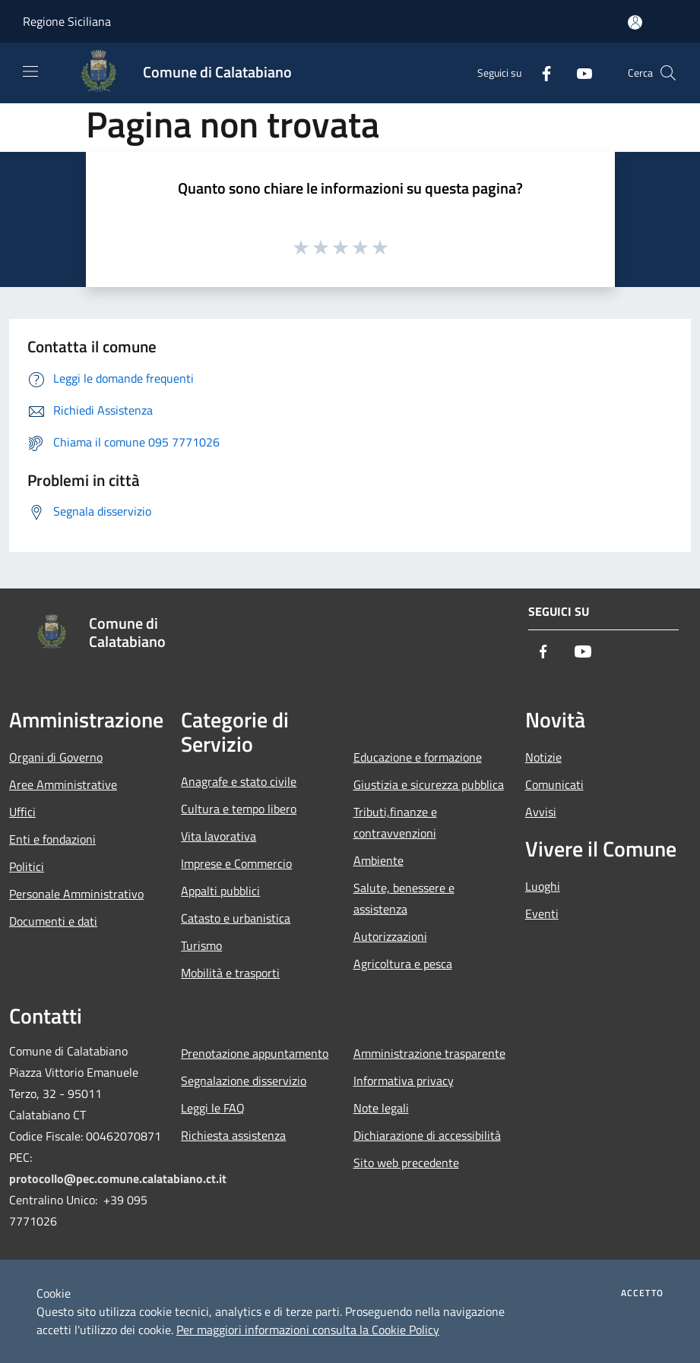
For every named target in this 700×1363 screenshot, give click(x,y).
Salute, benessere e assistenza (404, 898)
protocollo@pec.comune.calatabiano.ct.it (117, 1178)
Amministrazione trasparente (429, 1053)
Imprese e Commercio (236, 863)
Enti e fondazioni (52, 839)
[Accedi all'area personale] (635, 22)
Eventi (542, 913)
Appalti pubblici (220, 891)
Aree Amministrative (63, 784)
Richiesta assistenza (233, 1135)
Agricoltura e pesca (402, 963)
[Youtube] (578, 72)
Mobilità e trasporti (230, 973)
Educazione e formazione (417, 757)
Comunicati (554, 784)
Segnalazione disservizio (243, 1080)
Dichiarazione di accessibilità (427, 1135)
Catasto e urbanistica (235, 918)
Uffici (22, 812)
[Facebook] (540, 72)
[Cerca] (668, 73)
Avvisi (540, 812)
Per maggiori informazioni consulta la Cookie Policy (307, 1329)
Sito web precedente (406, 1162)
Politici (26, 866)
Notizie (543, 757)
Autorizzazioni (390, 936)
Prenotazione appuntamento (254, 1053)
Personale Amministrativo (76, 894)
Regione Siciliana (67, 21)
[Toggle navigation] (30, 71)
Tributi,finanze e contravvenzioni (395, 822)
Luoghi (542, 886)
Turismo (201, 945)
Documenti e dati (53, 921)
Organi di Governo (56, 757)
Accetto (642, 1293)
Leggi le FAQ (213, 1108)
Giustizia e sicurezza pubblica (428, 784)
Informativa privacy (403, 1080)
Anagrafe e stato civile (238, 781)
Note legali (381, 1108)
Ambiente (378, 860)
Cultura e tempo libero (238, 809)
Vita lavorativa (218, 836)
